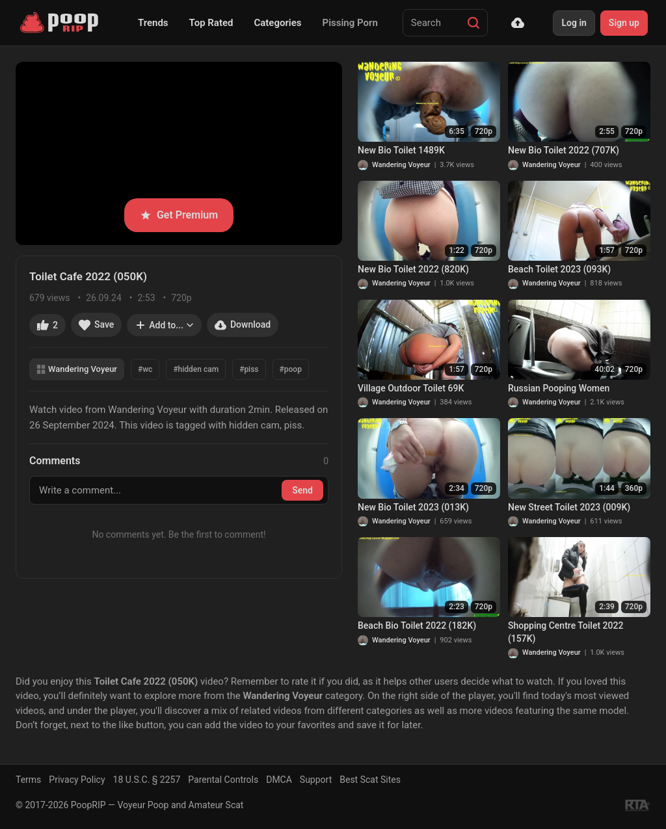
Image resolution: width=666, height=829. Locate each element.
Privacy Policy (77, 779)
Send (302, 490)
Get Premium (179, 215)
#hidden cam (196, 369)
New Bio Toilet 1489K (401, 150)
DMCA (279, 779)
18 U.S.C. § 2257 (147, 779)
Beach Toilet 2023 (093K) (559, 269)
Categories (277, 23)
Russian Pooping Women (558, 388)
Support (316, 779)
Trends (153, 23)
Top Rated (211, 23)
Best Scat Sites (370, 779)
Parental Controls (223, 779)
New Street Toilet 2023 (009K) (569, 507)
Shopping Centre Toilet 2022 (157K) (565, 632)
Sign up (624, 23)
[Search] (473, 23)
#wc (145, 369)
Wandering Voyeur (76, 369)
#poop (291, 369)
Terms (28, 779)
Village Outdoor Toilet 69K (411, 388)
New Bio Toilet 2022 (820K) (413, 269)
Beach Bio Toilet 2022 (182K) (417, 625)
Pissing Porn (350, 23)
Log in (573, 23)
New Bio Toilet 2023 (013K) (413, 507)
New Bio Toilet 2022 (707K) (563, 150)
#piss (248, 369)
